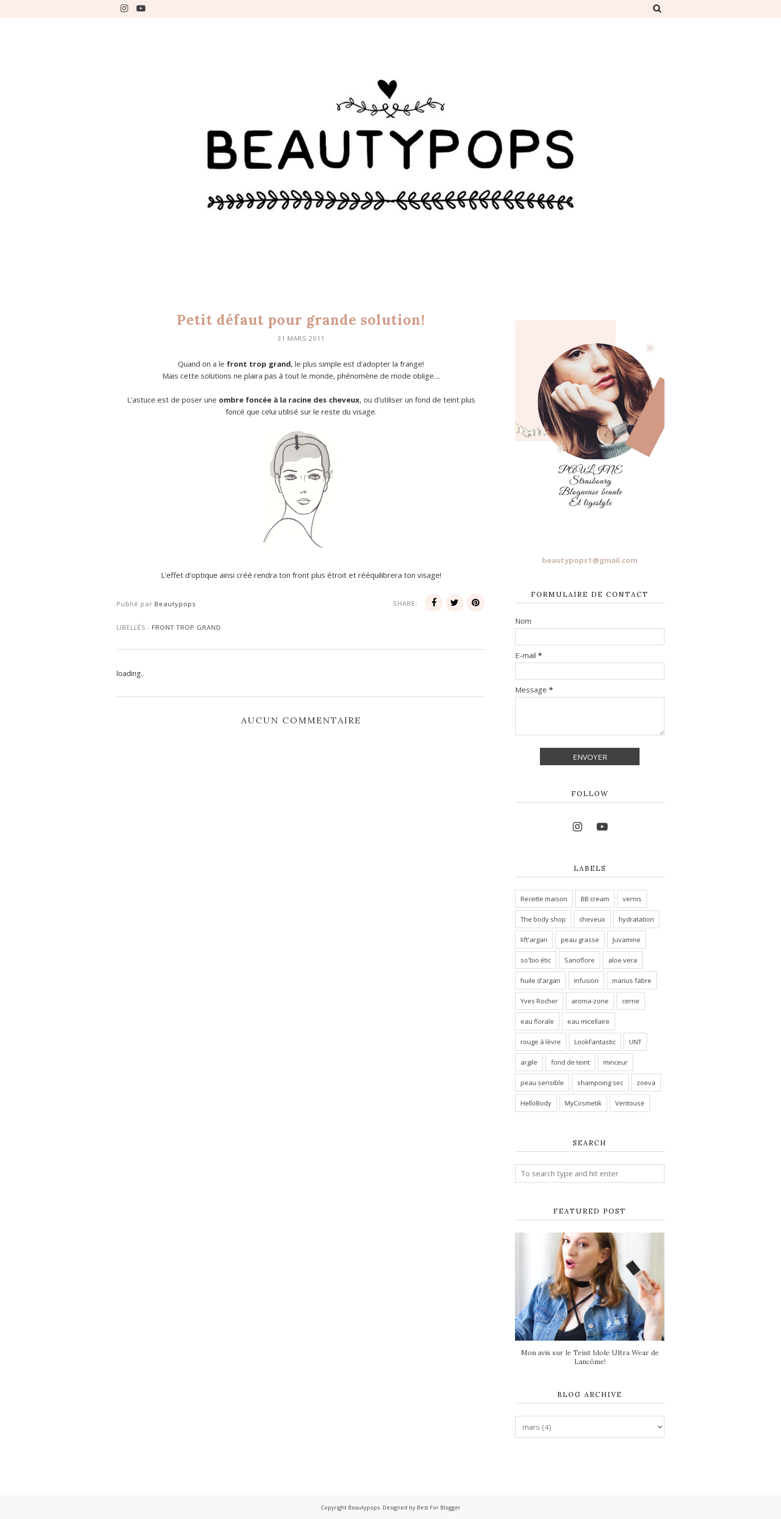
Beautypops (364, 1507)
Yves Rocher (539, 1000)
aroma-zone (590, 1000)
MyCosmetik (583, 1103)
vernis (632, 898)
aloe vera (622, 960)
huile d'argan (540, 980)
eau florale (537, 1021)
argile (529, 1062)
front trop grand (186, 627)
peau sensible (542, 1082)
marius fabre (631, 980)
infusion (586, 980)
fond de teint (570, 1062)
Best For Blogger (439, 1507)
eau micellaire (588, 1021)
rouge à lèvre (541, 1041)
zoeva (646, 1082)
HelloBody (536, 1103)
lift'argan (534, 939)
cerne (631, 1000)
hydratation (636, 919)
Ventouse (630, 1103)
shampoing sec (600, 1082)
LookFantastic (595, 1041)
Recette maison (544, 898)
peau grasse (580, 939)
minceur (615, 1062)
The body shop (543, 919)
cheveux (592, 919)
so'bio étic (536, 960)
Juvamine (627, 939)
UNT (635, 1041)
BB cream (595, 898)
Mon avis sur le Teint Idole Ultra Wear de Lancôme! (590, 1357)
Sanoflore (579, 960)
